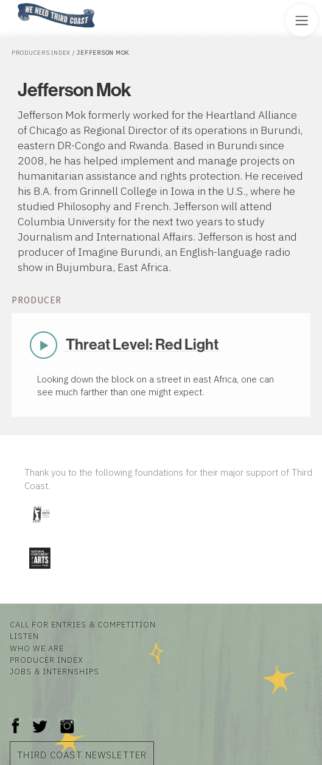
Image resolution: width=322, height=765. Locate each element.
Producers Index (41, 53)
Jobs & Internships (54, 671)
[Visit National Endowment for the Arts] (39, 571)
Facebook (16, 720)
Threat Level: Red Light (142, 345)
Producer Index (46, 660)
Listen (24, 636)
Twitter (38, 720)
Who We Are (37, 648)
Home (14, 4)
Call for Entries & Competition (83, 624)
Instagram (67, 720)
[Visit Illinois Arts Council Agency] (40, 527)
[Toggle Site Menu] (301, 20)
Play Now (44, 345)
